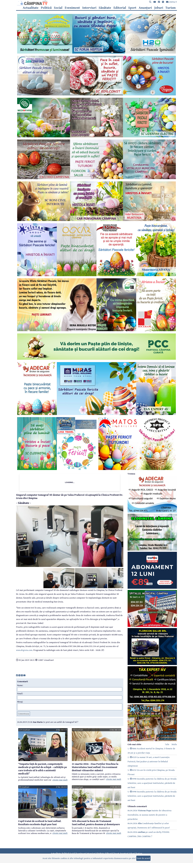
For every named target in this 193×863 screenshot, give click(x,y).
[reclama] (96, 52)
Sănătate (105, 7)
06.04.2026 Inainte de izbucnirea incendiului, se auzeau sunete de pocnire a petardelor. (149, 815)
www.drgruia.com (24, 650)
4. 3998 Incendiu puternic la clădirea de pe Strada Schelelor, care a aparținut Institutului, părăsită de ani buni (152, 783)
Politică (46, 7)
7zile (167, 744)
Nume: (20, 685)
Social (58, 7)
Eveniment (72, 7)
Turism (170, 7)
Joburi (158, 7)
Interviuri (89, 7)
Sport (132, 7)
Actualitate (30, 7)
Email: (20, 693)
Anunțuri (145, 7)
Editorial (120, 7)
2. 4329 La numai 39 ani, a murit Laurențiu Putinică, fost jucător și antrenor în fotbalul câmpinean (149, 761)
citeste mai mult (60, 779)
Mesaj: (20, 701)
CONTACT (171, 1)
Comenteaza (23, 713)
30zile (174, 744)
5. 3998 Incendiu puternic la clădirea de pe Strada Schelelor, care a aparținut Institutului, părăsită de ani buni (152, 796)
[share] (17, 675)
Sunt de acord (143, 858)
